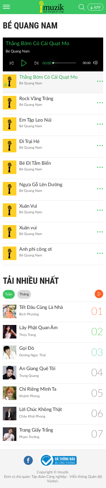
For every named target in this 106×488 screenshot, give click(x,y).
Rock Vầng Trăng (36, 98)
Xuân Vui (28, 206)
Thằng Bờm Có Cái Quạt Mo (48, 77)
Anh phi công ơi (35, 249)
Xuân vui (28, 227)
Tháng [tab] (24, 294)
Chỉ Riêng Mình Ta (37, 389)
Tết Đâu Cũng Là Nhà (41, 307)
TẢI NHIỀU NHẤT (31, 281)
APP (95, 7)
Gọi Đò (26, 348)
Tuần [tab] (8, 294)
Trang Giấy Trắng (36, 430)
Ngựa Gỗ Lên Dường (40, 184)
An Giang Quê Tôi (37, 368)
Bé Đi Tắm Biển (35, 163)
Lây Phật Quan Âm (38, 327)
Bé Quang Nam (30, 25)
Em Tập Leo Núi (35, 120)
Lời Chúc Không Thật (40, 409)
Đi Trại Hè (29, 141)
